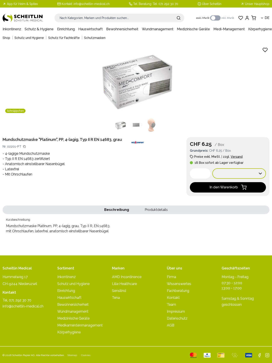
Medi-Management (229, 29)
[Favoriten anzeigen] (240, 18)
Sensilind (119, 291)
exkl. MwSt (202, 17)
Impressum (176, 311)
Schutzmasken (95, 38)
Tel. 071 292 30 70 (165, 3)
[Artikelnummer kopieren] (24, 146)
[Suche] (119, 18)
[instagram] (267, 355)
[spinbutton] (200, 173)
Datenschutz (177, 318)
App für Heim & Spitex (20, 4)
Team (171, 304)
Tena (116, 298)
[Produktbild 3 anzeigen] (151, 125)
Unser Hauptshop (255, 4)
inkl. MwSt (227, 17)
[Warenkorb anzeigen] (253, 18)
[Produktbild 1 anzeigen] (120, 125)
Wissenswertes (179, 284)
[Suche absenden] (178, 18)
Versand (237, 156)
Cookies (85, 355)
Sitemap (72, 355)
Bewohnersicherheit (122, 29)
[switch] (215, 18)
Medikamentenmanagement (80, 325)
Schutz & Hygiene (39, 29)
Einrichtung (66, 29)
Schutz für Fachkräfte (64, 38)
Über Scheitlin (211, 3)
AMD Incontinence (126, 277)
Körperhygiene (260, 29)
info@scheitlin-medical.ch (92, 3)
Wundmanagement (157, 29)
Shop (6, 38)
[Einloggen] (247, 18)
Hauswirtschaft (90, 29)
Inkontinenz (12, 29)
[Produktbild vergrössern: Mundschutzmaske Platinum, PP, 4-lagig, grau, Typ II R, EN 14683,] (136, 80)
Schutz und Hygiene (29, 38)
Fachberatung (178, 291)
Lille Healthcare (124, 284)
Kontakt (173, 298)
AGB (170, 325)
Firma (171, 277)
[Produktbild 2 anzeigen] (136, 125)
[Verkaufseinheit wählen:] (239, 173)
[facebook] (259, 355)
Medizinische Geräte (193, 29)
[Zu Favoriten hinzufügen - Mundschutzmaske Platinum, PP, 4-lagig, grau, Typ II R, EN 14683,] (265, 50)
